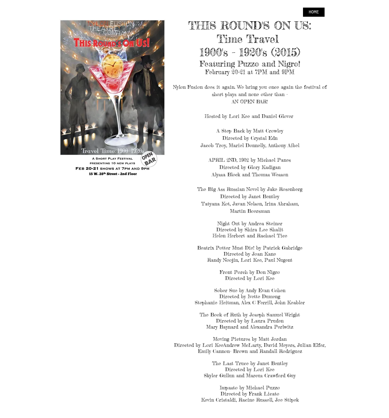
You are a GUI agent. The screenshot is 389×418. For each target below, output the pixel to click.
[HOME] (314, 12)
